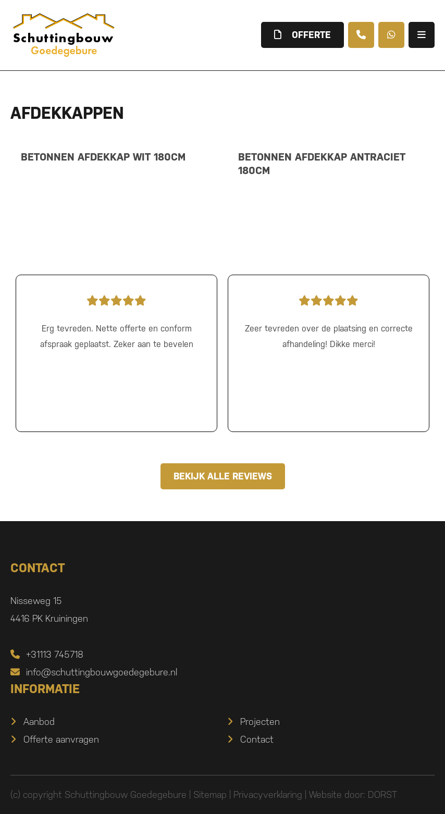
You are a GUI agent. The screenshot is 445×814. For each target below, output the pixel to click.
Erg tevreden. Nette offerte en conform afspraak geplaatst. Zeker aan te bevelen (116, 320)
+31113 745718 (46, 654)
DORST (382, 794)
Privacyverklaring (267, 794)
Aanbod (39, 721)
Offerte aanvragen (61, 739)
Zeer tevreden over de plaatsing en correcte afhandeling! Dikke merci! (328, 320)
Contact (257, 739)
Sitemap (210, 794)
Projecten (260, 721)
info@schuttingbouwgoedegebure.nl (93, 672)
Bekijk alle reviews (223, 476)
